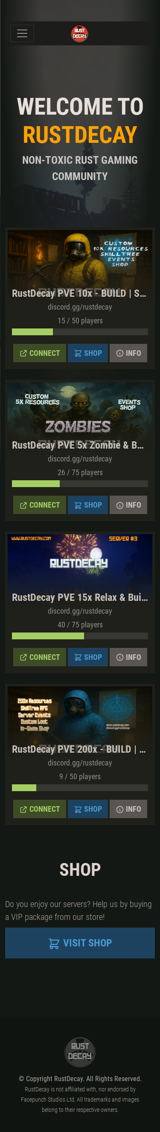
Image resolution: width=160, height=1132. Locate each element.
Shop (88, 353)
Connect (39, 353)
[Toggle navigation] (22, 33)
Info (128, 353)
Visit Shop (80, 943)
